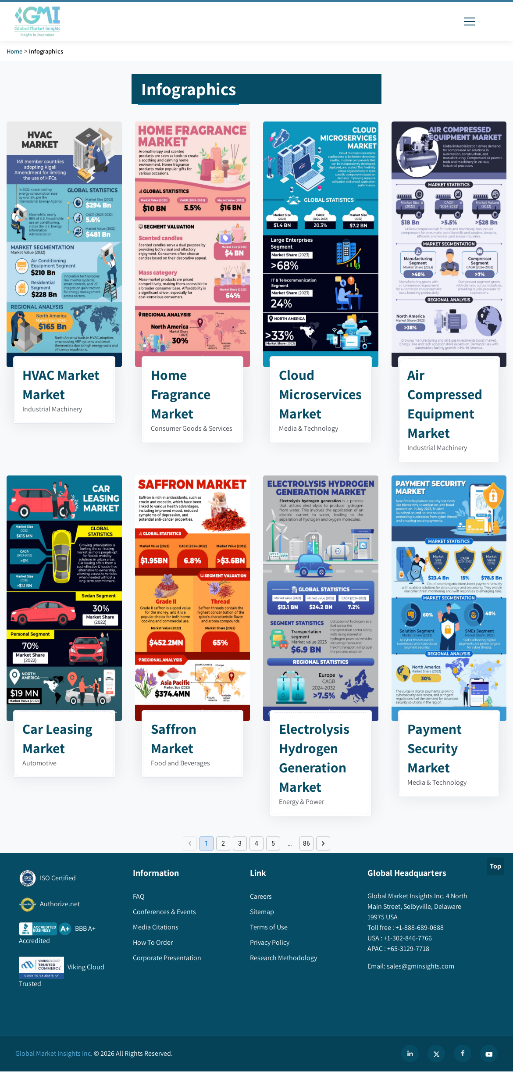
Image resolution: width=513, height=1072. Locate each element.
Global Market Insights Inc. (54, 1053)
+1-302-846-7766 (407, 938)
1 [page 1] (206, 843)
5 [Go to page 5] (273, 843)
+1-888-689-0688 (419, 927)
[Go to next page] (323, 843)
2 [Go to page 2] (223, 843)
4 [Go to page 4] (256, 843)
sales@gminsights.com (419, 966)
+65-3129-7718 (407, 948)
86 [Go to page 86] (306, 843)
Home (15, 51)
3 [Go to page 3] (239, 843)
